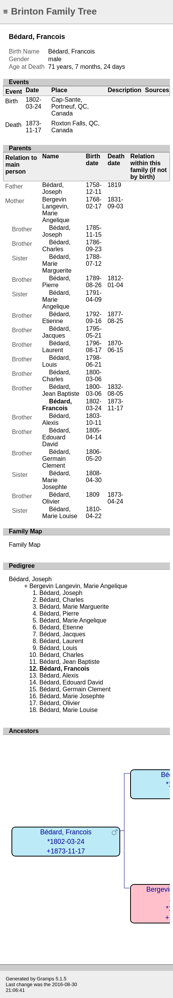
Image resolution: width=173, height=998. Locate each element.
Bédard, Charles (56, 245)
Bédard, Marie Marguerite (56, 264)
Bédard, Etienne (56, 317)
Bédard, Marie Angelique (56, 299)
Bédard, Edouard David (56, 437)
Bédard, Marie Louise (59, 512)
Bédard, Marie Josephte (56, 480)
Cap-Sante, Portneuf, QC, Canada (70, 106)
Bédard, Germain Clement (56, 459)
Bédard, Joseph (53, 188)
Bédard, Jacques (56, 332)
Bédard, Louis (56, 361)
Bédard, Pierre (56, 281)
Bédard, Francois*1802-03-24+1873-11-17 (65, 841)
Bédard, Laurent (56, 346)
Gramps (45, 979)
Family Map (25, 544)
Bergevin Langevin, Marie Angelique (55, 209)
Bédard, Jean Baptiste (60, 390)
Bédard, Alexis (56, 419)
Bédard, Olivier (56, 498)
